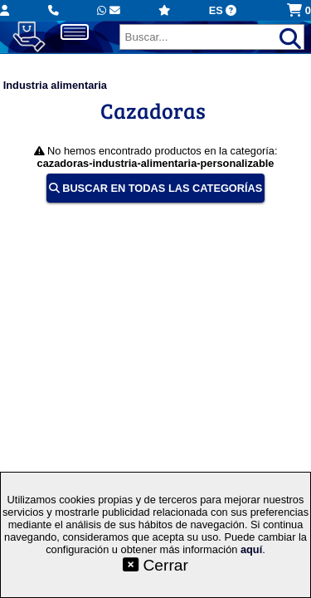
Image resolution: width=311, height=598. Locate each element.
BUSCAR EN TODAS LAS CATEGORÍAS (156, 188)
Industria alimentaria (55, 85)
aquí (251, 549)
